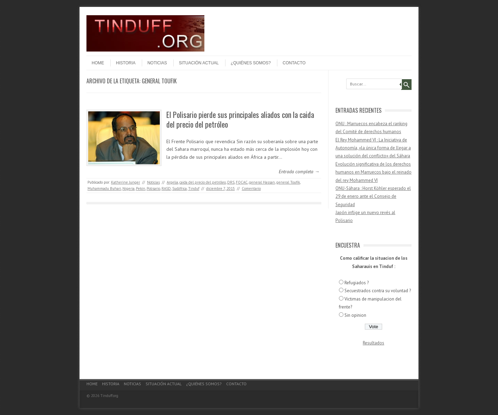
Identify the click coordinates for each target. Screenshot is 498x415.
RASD (166, 188)
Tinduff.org (109, 395)
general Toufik (288, 182)
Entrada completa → (299, 171)
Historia (125, 63)
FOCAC (242, 182)
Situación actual (199, 63)
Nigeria (128, 188)
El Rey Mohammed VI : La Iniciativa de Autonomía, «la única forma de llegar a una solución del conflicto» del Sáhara (373, 148)
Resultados (373, 343)
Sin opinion (355, 315)
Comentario (251, 188)
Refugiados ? (356, 283)
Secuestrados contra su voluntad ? (377, 291)
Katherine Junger (125, 182)
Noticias (157, 63)
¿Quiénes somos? (251, 63)
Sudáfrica (179, 188)
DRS (230, 182)
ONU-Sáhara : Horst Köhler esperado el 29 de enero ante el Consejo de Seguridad (373, 196)
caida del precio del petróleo (202, 182)
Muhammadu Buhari (104, 188)
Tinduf (193, 188)
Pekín (140, 188)
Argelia (172, 182)
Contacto (294, 63)
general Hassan (262, 182)
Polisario (153, 188)
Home (98, 63)
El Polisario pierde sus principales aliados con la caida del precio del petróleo (240, 119)
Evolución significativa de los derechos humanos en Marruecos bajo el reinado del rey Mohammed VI (373, 172)
